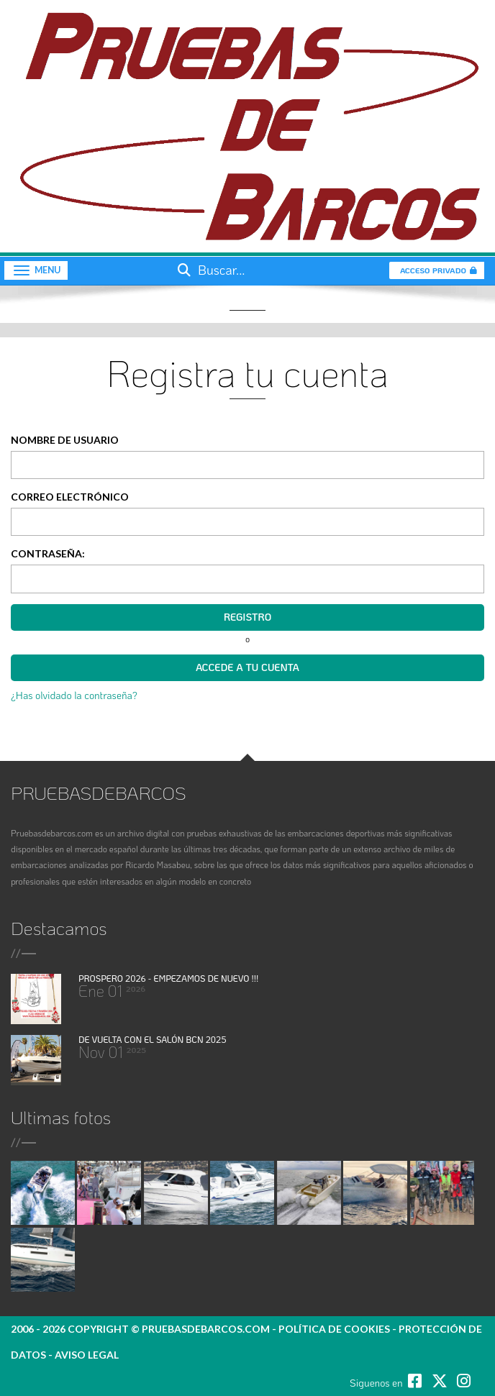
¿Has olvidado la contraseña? (74, 695)
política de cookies (334, 1329)
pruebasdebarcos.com (206, 1329)
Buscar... (209, 269)
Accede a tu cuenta (247, 667)
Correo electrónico (70, 497)
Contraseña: (48, 553)
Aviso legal (87, 1355)
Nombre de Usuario (65, 440)
